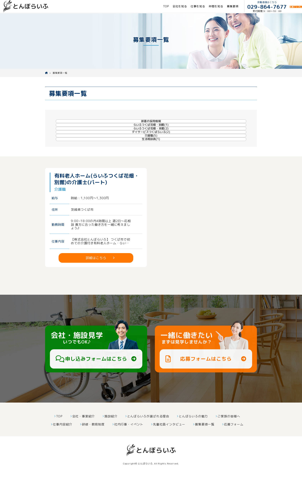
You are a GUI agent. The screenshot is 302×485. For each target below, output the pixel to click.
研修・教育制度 (93, 433)
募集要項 (215, 6)
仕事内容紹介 (62, 433)
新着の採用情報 (74, 125)
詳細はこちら (96, 266)
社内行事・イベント (128, 433)
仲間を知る (199, 6)
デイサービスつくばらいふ (228, 124)
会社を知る (163, 6)
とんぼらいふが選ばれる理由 (148, 425)
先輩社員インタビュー (169, 433)
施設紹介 (110, 425)
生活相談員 (176, 140)
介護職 (126, 140)
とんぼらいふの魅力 (193, 425)
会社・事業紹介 (83, 425)
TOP (149, 6)
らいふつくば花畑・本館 (177, 124)
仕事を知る (181, 6)
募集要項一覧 (204, 433)
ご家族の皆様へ (228, 425)
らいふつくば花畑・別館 (126, 124)
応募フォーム (233, 433)
